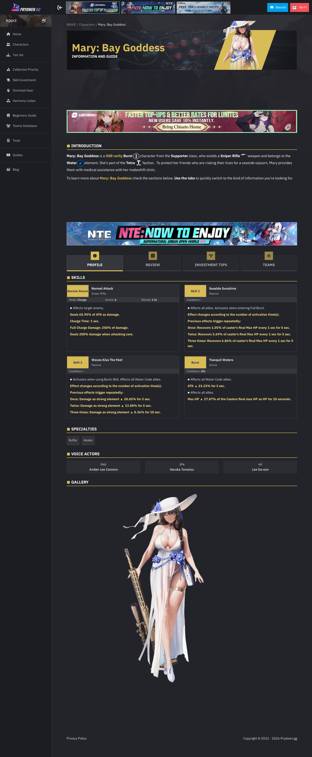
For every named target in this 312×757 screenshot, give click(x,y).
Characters (87, 24)
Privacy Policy (77, 738)
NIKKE (71, 24)
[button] (277, 7)
